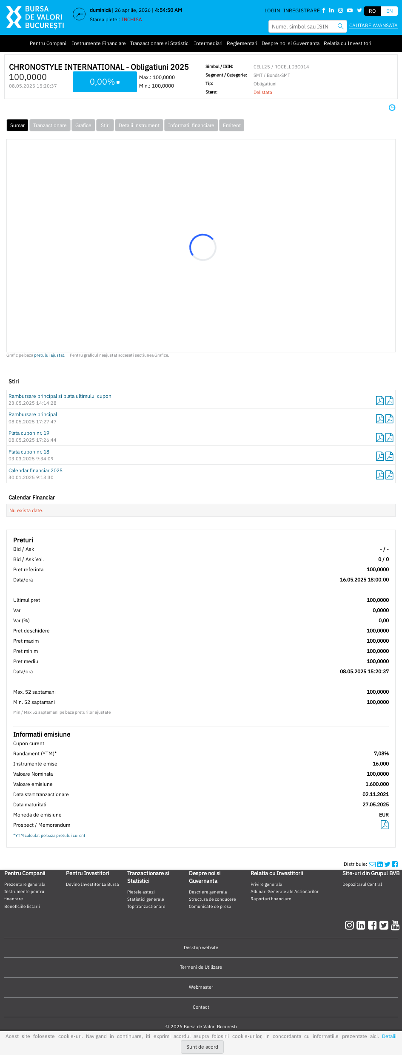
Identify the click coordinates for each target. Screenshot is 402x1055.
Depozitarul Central (362, 884)
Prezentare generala (25, 884)
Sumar (17, 125)
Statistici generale (145, 899)
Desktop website (201, 947)
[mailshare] (372, 864)
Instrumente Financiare (99, 43)
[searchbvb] (340, 26)
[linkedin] (362, 925)
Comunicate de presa (210, 906)
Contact (201, 1007)
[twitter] (385, 925)
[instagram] (350, 925)
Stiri (105, 125)
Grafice (83, 125)
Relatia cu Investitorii (348, 43)
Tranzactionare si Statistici (160, 43)
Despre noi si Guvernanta (290, 43)
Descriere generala (208, 892)
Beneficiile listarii (22, 906)
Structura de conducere (212, 899)
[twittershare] (387, 864)
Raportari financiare (271, 899)
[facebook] (373, 925)
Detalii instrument (139, 125)
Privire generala (266, 884)
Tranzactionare (50, 125)
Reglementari (242, 43)
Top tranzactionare (146, 906)
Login (272, 10)
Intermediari (208, 43)
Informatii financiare (191, 125)
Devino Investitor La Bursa (92, 884)
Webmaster (201, 987)
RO (372, 11)
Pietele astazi (141, 892)
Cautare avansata (373, 25)
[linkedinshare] (380, 864)
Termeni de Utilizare (201, 967)
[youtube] (395, 925)
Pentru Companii (49, 43)
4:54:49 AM (168, 10)
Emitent (232, 125)
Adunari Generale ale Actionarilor (285, 891)
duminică (100, 10)
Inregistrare (301, 10)
